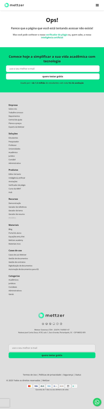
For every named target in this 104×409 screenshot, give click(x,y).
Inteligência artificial (17, 178)
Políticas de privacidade (50, 374)
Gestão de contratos (17, 262)
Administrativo (15, 163)
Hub (10, 192)
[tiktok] (50, 324)
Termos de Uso (30, 374)
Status (78, 374)
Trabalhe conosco (16, 112)
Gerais (11, 294)
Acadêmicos (13, 280)
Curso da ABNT (15, 188)
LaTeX (22, 236)
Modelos (12, 217)
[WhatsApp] (97, 402)
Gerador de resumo (17, 214)
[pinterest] (57, 324)
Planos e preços (15, 123)
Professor (13, 145)
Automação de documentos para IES (24, 269)
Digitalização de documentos (20, 265)
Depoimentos (14, 116)
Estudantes (13, 138)
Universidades (14, 149)
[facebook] (46, 324)
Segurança (68, 374)
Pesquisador (14, 141)
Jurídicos (12, 283)
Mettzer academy (16, 240)
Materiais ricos (15, 244)
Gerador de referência (17, 207)
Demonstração (15, 203)
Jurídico (12, 156)
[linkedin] (61, 324)
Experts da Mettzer (16, 127)
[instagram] (43, 324)
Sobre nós (13, 109)
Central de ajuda (15, 119)
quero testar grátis (52, 76)
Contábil (12, 159)
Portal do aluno (15, 233)
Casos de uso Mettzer (17, 254)
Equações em (14, 236)
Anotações (13, 181)
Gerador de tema (16, 210)
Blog (10, 229)
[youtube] (54, 324)
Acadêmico (13, 152)
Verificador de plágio (17, 185)
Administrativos (15, 290)
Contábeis (13, 287)
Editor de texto (15, 174)
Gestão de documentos (18, 258)
